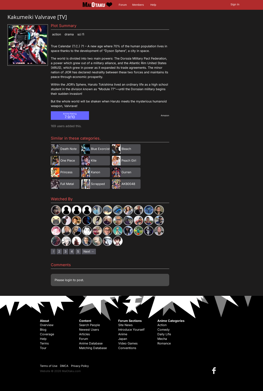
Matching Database (93, 348)
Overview (46, 325)
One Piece (67, 160)
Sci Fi (80, 34)
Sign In (235, 4)
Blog (43, 329)
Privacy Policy (80, 365)
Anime (122, 334)
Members (138, 4)
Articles (84, 334)
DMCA (64, 365)
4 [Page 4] (72, 251)
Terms (44, 343)
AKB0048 (128, 184)
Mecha (162, 339)
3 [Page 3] (65, 251)
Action (56, 34)
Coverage (47, 334)
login (68, 280)
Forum (123, 4)
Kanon (95, 172)
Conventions (127, 348)
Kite (93, 160)
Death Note (68, 149)
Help (153, 4)
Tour (43, 348)
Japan (122, 339)
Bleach (126, 149)
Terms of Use (48, 365)
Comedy (163, 329)
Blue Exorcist (100, 149)
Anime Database (91, 343)
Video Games (128, 343)
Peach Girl (128, 160)
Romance (164, 343)
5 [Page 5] (78, 251)
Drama (69, 34)
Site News (125, 325)
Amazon (165, 115)
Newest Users (89, 329)
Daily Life (164, 334)
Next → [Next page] (88, 251)
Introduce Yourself (131, 329)
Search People (89, 325)
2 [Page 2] (59, 251)
